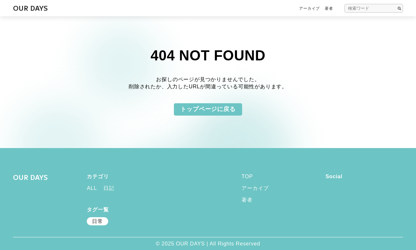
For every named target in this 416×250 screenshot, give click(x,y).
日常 (97, 221)
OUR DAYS (30, 177)
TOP (247, 176)
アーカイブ (309, 8)
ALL (92, 188)
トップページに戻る (207, 109)
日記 (108, 188)
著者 (329, 8)
